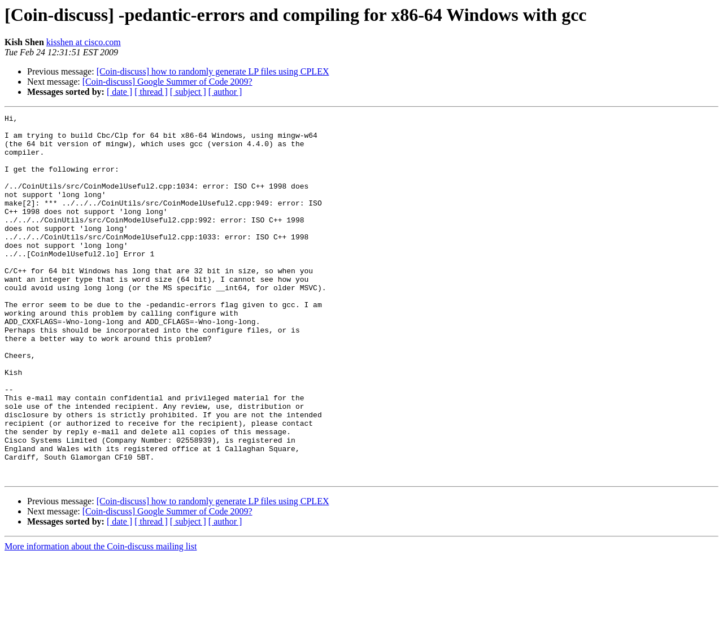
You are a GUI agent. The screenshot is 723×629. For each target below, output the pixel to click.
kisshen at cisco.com (83, 42)
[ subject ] (188, 92)
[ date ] (119, 92)
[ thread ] (151, 92)
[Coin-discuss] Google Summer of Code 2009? (167, 81)
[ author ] (225, 92)
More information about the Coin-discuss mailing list (101, 619)
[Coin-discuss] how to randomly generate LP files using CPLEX (213, 71)
